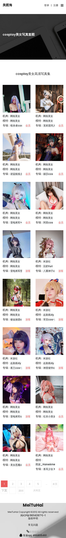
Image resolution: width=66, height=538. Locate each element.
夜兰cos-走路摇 (19, 368)
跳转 (21, 490)
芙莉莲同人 (49, 125)
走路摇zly (48, 315)
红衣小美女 (49, 416)
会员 (28, 125)
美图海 (7, 5)
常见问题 (33, 525)
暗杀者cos (16, 125)
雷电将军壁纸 (17, 271)
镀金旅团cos (17, 319)
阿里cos (48, 222)
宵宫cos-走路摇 (52, 319)
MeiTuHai (33, 505)
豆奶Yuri (48, 266)
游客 (28, 271)
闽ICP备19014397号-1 (33, 515)
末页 (54, 484)
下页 (4, 490)
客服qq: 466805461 (33, 535)
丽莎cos (48, 174)
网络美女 (15, 116)
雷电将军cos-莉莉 (20, 416)
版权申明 (33, 518)
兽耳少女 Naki (51, 469)
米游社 (47, 261)
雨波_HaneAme (45, 464)
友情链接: (33, 531)
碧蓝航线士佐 (17, 174)
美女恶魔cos (17, 465)
